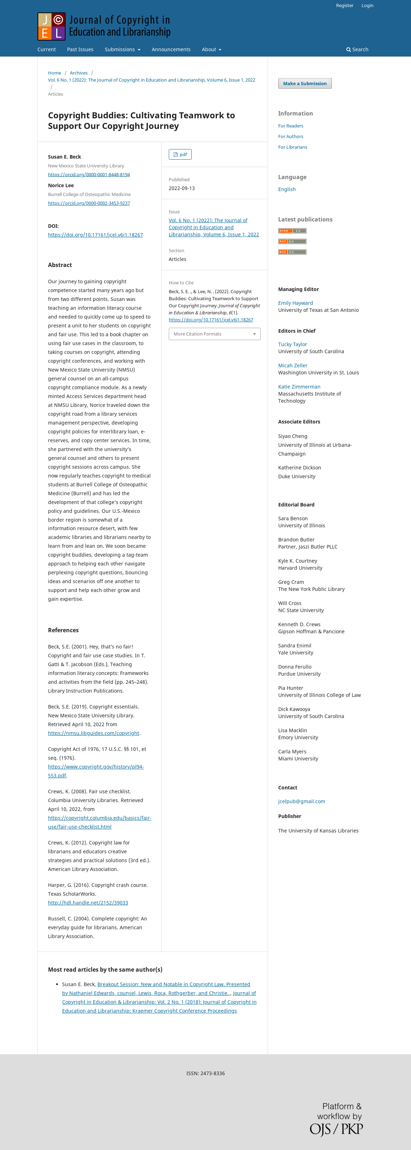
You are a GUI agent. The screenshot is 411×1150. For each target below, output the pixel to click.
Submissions (120, 49)
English (287, 189)
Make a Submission (305, 83)
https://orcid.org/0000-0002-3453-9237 (89, 203)
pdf (183, 154)
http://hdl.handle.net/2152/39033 (88, 902)
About (210, 49)
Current (46, 49)
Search (357, 49)
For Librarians (292, 147)
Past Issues (80, 49)
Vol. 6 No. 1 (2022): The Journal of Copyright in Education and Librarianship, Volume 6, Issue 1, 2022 (151, 80)
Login (368, 5)
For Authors (290, 136)
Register (344, 5)
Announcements (171, 49)
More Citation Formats (197, 334)
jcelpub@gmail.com (301, 801)
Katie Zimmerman (299, 386)
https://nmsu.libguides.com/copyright (93, 733)
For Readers (290, 126)
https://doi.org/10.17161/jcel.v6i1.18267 (95, 234)
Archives (79, 73)
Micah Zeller (293, 365)
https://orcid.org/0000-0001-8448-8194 (89, 174)
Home (54, 73)
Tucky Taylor (292, 344)
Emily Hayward (295, 303)
